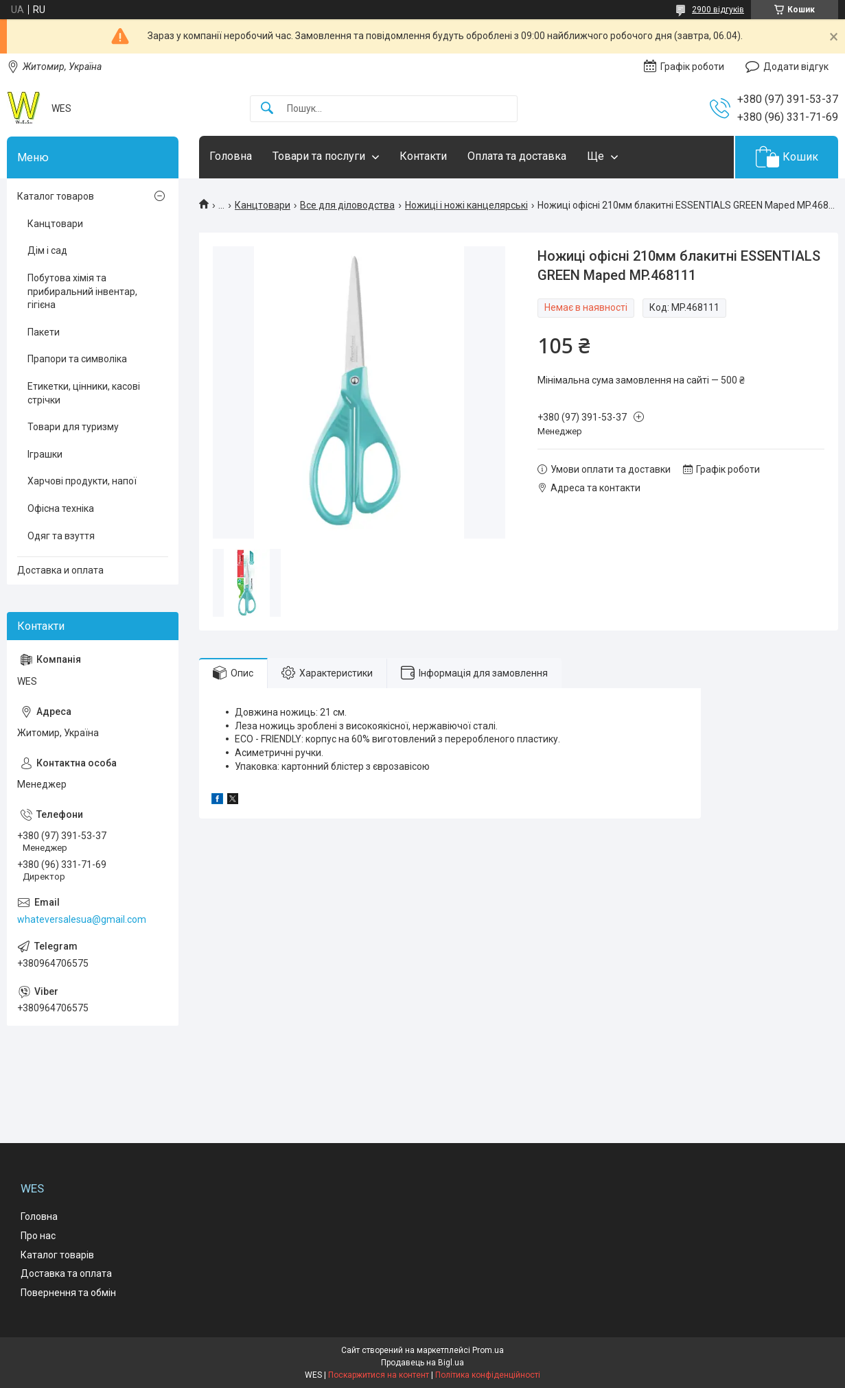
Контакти (423, 156)
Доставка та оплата (66, 1273)
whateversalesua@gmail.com (81, 919)
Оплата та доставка (516, 156)
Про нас (38, 1235)
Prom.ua (488, 1350)
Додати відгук (796, 66)
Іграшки (44, 454)
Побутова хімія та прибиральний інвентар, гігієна (82, 291)
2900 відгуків (718, 9)
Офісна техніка (60, 508)
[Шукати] (267, 108)
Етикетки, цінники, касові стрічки (83, 393)
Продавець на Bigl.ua (422, 1362)
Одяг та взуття (61, 535)
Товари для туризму (73, 426)
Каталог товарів (57, 1254)
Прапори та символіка (77, 358)
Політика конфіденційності (487, 1375)
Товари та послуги (319, 156)
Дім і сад (47, 250)
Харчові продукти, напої (82, 480)
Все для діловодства (347, 205)
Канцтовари (262, 205)
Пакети (43, 332)
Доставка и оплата (60, 570)
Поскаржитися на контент (378, 1375)
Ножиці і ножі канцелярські (466, 205)
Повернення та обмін (68, 1292)
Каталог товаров (55, 196)
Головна (230, 156)
